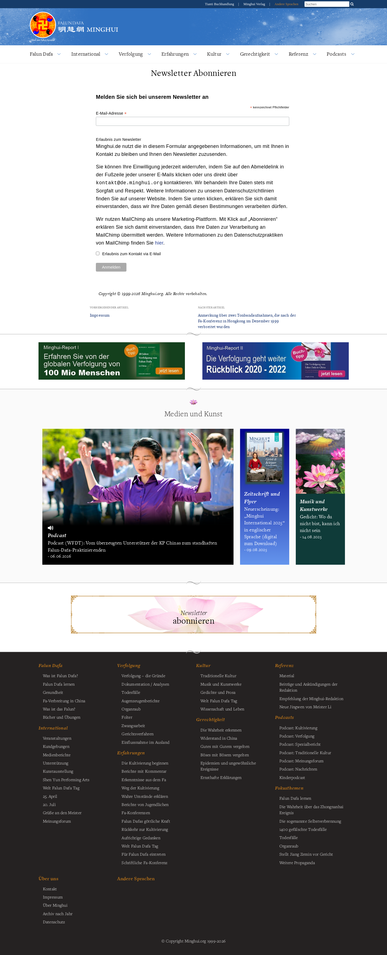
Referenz (298, 53)
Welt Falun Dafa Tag (140, 846)
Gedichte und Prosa (217, 692)
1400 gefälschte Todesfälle (303, 829)
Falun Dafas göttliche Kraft (146, 821)
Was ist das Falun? (59, 709)
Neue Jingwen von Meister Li (305, 706)
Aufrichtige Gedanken (141, 837)
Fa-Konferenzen (136, 812)
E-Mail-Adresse (111, 113)
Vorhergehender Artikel (109, 307)
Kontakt (50, 888)
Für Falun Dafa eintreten (144, 854)
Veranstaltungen (57, 738)
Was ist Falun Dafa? (60, 675)
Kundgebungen (56, 746)
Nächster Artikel (211, 307)
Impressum (100, 315)
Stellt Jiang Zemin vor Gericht (306, 854)
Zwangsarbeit (133, 725)
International (86, 53)
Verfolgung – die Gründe (143, 675)
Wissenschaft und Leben (222, 709)
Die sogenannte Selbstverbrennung (310, 821)
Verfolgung (131, 53)
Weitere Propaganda (297, 862)
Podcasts (336, 53)
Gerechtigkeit (255, 53)
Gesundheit (53, 692)
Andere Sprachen (286, 4)
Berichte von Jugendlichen (145, 804)
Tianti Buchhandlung (220, 4)
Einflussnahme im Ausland (145, 742)
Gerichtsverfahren (137, 733)
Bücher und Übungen (62, 717)
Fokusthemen (289, 788)
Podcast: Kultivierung (298, 727)
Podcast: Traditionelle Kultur (305, 752)
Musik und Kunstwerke (220, 684)
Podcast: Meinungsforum (301, 760)
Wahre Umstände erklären (145, 796)
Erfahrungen (175, 53)
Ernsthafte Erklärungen (220, 777)
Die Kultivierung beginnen (145, 763)
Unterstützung (56, 763)
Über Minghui (55, 905)
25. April (50, 796)
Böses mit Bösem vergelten (224, 754)
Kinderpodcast (292, 777)
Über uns (48, 878)
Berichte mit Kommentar (144, 771)
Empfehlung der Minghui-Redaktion (311, 698)
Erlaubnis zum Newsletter (118, 139)
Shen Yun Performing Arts (66, 779)
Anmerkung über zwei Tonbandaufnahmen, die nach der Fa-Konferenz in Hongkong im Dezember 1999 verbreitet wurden (247, 321)
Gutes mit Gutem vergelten (224, 746)
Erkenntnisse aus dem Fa (144, 779)
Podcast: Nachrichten (298, 769)
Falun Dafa (41, 53)
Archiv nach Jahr (58, 913)
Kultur (214, 53)
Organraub (131, 709)
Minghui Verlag (254, 4)
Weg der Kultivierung (140, 787)
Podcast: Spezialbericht (300, 744)
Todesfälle (131, 692)
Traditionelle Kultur (218, 675)
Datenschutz (54, 921)
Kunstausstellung (58, 771)
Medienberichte (57, 754)
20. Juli (49, 804)
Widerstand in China (218, 738)
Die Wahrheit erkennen (220, 730)
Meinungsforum (57, 821)
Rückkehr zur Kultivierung (145, 829)
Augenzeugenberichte (140, 700)
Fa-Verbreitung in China (64, 700)
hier (159, 243)
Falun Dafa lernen (59, 684)
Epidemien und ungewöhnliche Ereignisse (228, 766)
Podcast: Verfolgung (296, 736)
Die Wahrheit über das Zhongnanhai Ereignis (311, 809)
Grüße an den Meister (62, 812)
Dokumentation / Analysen (145, 684)
